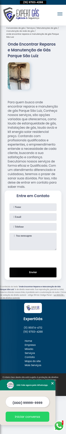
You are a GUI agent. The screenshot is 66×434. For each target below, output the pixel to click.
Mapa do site (33, 361)
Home (28, 341)
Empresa (30, 345)
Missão (29, 349)
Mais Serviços (33, 365)
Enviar (33, 272)
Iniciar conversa (24, 416)
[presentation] (33, 258)
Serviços (30, 353)
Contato (30, 357)
